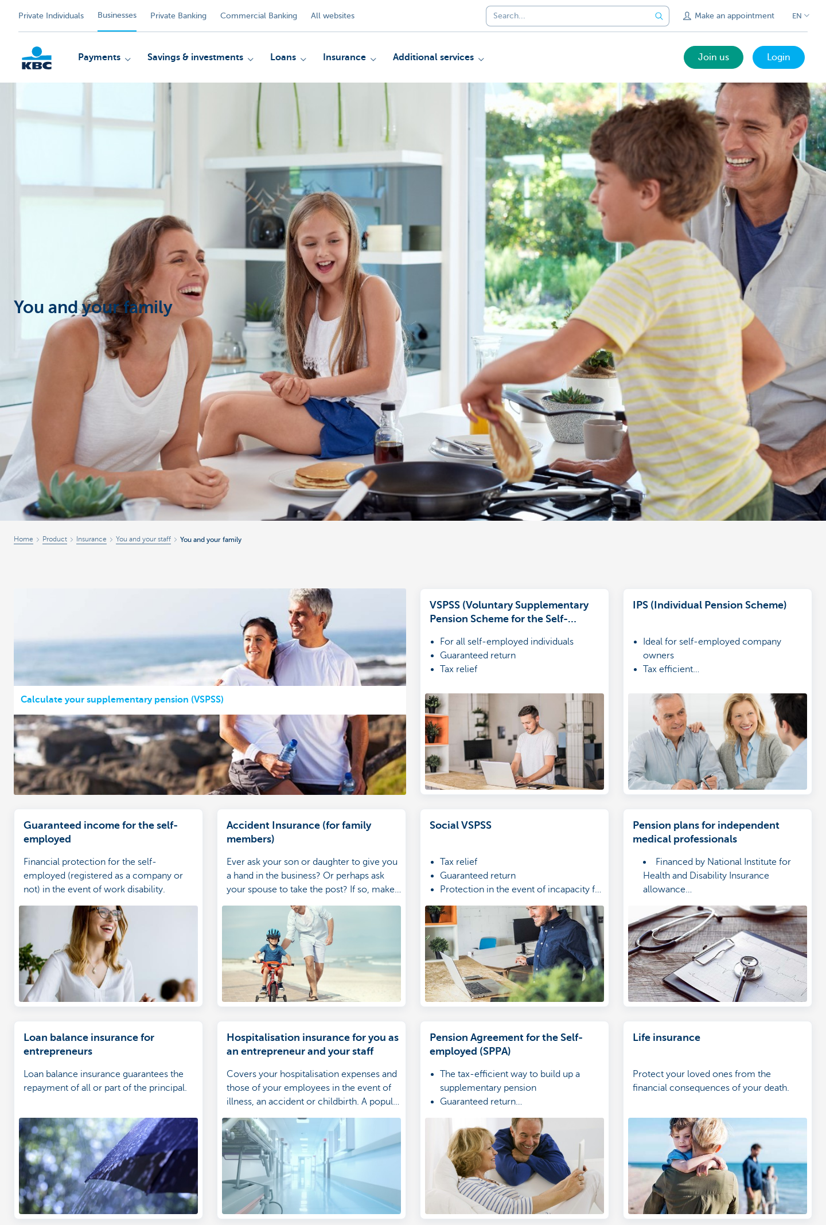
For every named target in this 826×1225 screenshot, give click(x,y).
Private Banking (178, 15)
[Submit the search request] (659, 16)
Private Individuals (51, 15)
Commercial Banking (258, 15)
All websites (332, 15)
